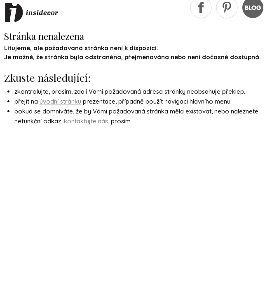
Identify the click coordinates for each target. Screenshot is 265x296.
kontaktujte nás (86, 121)
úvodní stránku (60, 101)
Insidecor (32, 13)
